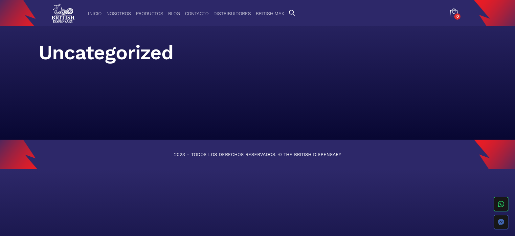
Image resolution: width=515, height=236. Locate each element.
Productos (149, 13)
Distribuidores (232, 13)
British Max (270, 13)
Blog (174, 13)
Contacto (197, 13)
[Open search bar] (292, 13)
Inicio (94, 13)
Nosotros (118, 13)
